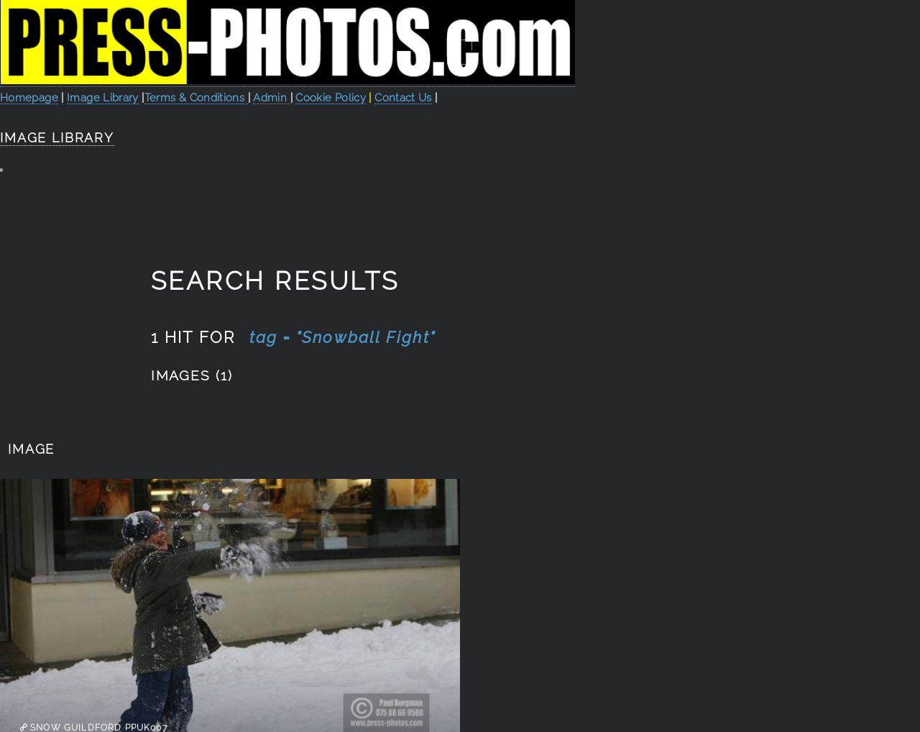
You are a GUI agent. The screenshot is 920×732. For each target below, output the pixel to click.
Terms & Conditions (196, 97)
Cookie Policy (330, 97)
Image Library (103, 97)
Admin (271, 97)
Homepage (29, 97)
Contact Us (403, 97)
